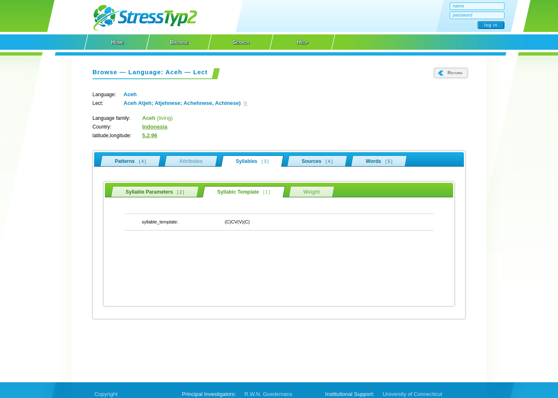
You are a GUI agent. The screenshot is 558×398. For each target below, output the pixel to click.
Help (302, 42)
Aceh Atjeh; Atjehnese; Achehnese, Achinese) (185, 103)
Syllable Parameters (155, 191)
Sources (317, 160)
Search (241, 42)
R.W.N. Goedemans (268, 394)
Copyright (106, 394)
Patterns (130, 160)
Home (117, 42)
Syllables (252, 161)
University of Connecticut (412, 394)
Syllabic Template (244, 191)
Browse (179, 42)
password (462, 14)
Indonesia (154, 127)
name (458, 5)
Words (379, 160)
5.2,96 (149, 135)
